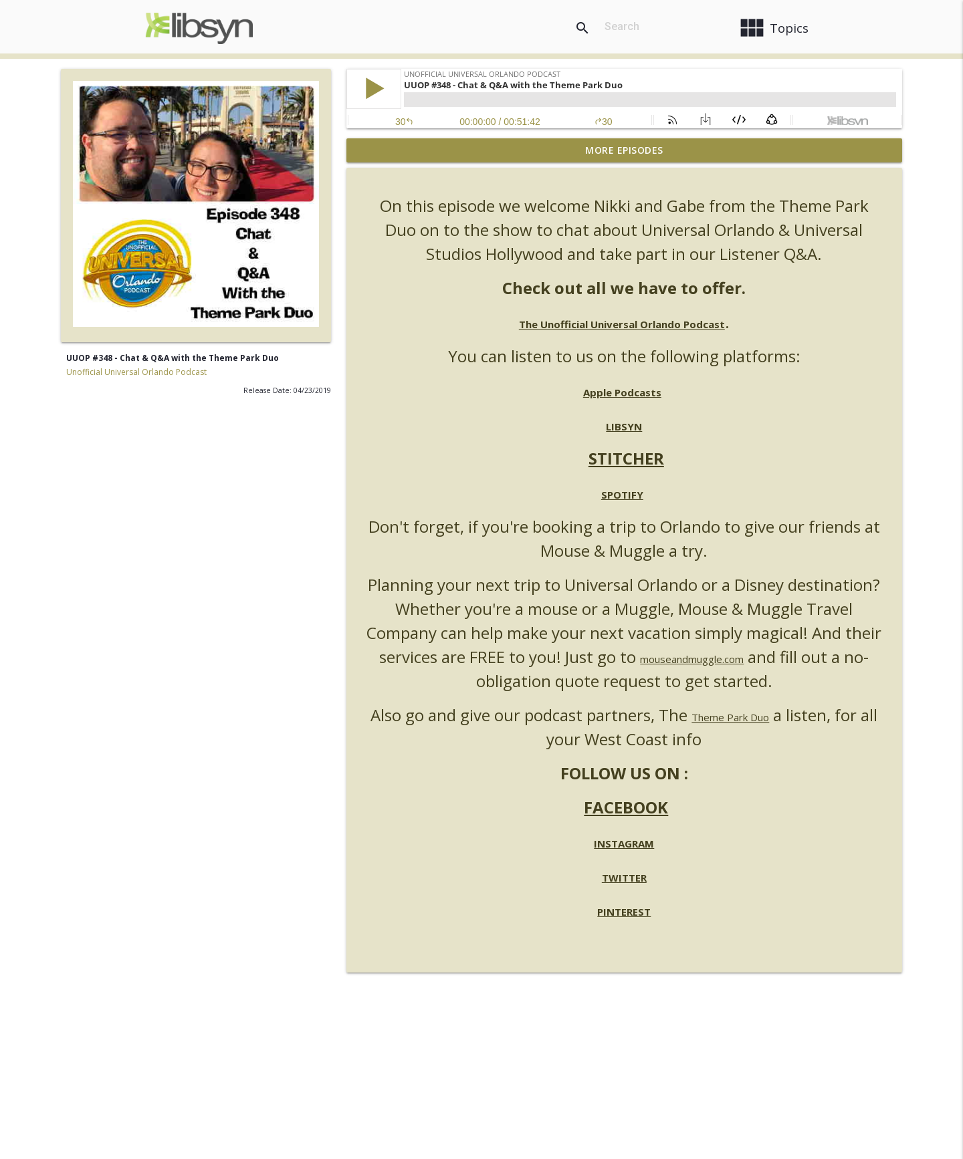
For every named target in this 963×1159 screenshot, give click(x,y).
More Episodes (624, 150)
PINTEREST (624, 911)
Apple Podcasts (622, 392)
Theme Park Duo (730, 717)
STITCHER (626, 458)
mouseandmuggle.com (692, 659)
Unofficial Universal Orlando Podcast (136, 372)
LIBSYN (624, 426)
